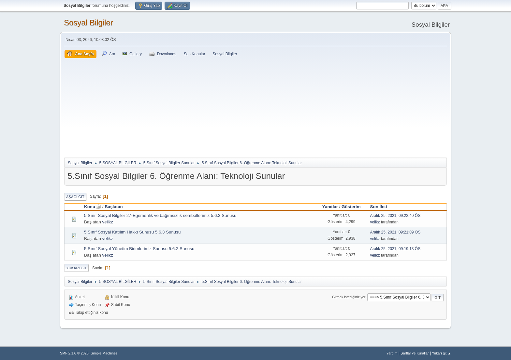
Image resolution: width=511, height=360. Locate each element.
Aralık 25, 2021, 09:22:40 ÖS (395, 215)
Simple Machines (104, 353)
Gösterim (351, 206)
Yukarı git (76, 268)
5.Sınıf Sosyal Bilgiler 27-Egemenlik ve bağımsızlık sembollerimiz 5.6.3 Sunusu (160, 215)
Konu (92, 206)
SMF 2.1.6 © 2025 (74, 353)
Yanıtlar (330, 206)
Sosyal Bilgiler (88, 22)
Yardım (392, 353)
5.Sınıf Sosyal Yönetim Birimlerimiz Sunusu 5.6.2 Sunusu (139, 248)
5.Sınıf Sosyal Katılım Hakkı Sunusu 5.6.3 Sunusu (132, 232)
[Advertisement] (255, 107)
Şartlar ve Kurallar (415, 353)
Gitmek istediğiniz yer (348, 297)
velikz (107, 222)
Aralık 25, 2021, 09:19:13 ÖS (395, 249)
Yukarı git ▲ (441, 353)
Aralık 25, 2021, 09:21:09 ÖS (395, 232)
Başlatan (114, 206)
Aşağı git (75, 197)
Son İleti (378, 206)
